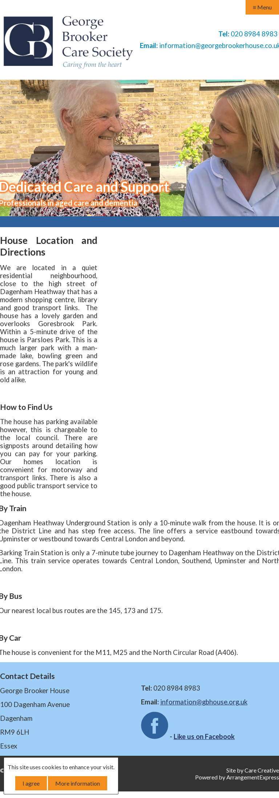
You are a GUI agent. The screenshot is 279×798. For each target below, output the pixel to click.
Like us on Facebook (204, 736)
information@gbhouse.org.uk (203, 702)
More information (77, 783)
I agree (31, 783)
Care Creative (261, 770)
